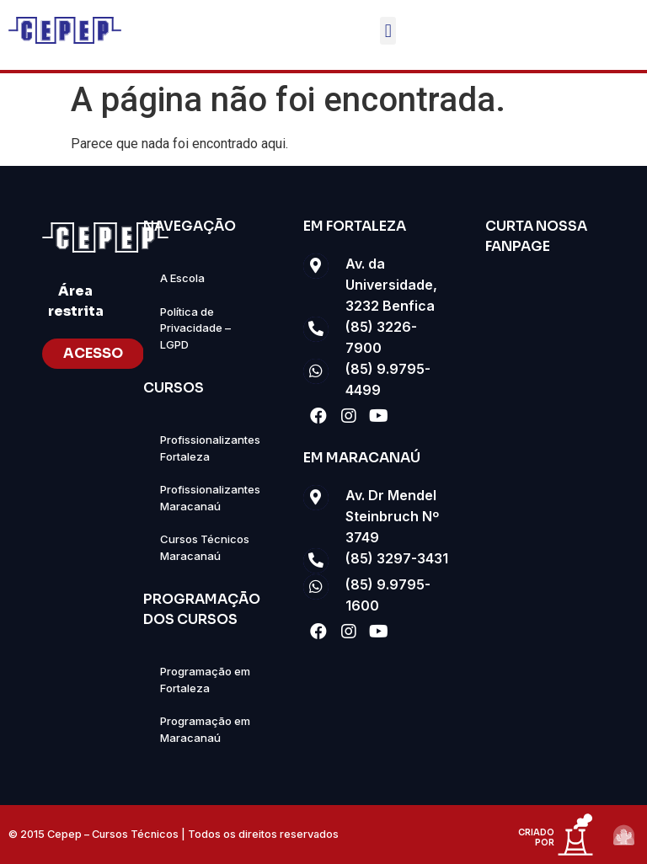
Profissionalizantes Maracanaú (210, 498)
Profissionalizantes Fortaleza (210, 448)
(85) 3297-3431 (396, 558)
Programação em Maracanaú (205, 729)
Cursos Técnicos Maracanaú (204, 547)
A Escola (182, 278)
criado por (536, 837)
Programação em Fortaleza (205, 679)
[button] (388, 31)
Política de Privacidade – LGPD (195, 328)
